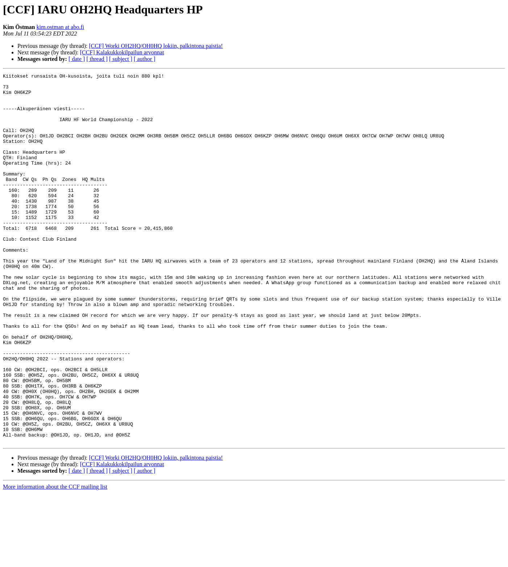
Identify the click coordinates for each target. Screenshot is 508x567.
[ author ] (145, 59)
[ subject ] (120, 59)
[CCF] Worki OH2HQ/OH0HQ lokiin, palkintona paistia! (156, 46)
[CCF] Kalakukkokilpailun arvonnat (122, 52)
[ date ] (77, 59)
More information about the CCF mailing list (55, 561)
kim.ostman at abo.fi (60, 27)
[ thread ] (97, 59)
